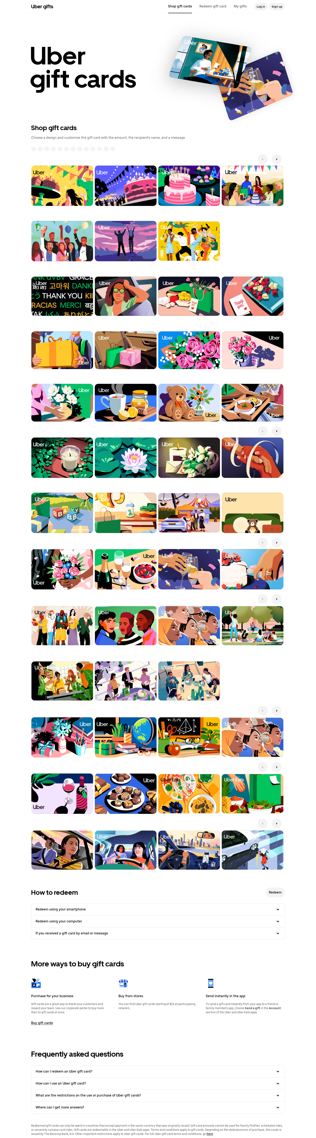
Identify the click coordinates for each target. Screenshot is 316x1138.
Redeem (275, 892)
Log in (261, 6)
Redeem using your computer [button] (158, 921)
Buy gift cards (42, 1023)
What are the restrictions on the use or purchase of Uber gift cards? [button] (158, 1095)
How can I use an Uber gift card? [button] (158, 1083)
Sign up (277, 6)
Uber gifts (42, 6)
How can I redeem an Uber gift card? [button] (158, 1071)
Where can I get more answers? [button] (158, 1107)
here (210, 1134)
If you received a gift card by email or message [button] (158, 933)
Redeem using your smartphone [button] (158, 909)
